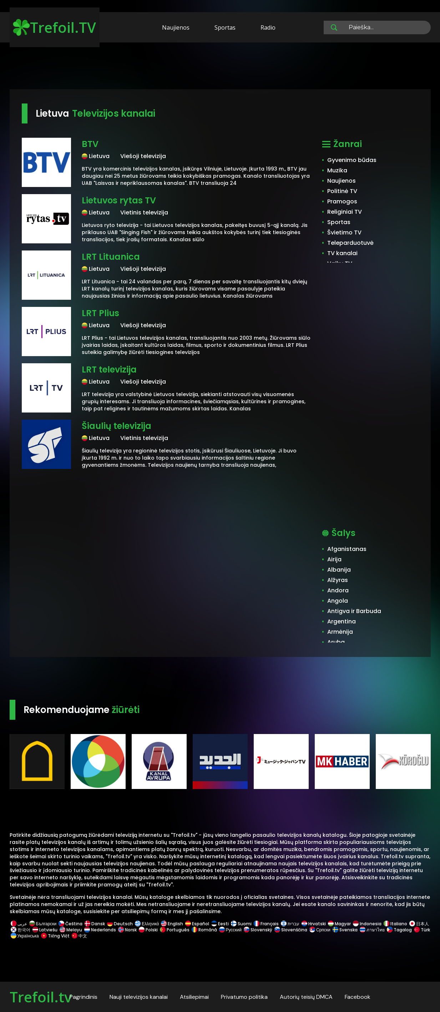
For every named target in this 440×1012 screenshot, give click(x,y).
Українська (25, 936)
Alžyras (337, 580)
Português (175, 930)
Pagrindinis (83, 997)
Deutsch (120, 924)
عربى (19, 924)
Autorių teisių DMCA (306, 997)
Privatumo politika (244, 997)
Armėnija (340, 632)
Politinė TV (342, 191)
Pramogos (342, 201)
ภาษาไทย (372, 930)
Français (266, 924)
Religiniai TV (344, 212)
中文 (79, 936)
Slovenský (258, 930)
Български (43, 924)
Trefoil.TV (54, 27)
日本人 (418, 924)
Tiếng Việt (55, 936)
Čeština (70, 924)
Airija (334, 559)
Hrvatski (313, 924)
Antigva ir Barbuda (354, 611)
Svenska (345, 930)
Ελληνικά (147, 924)
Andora (338, 590)
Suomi (241, 924)
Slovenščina (290, 930)
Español (197, 924)
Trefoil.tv (41, 997)
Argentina (341, 621)
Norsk (127, 930)
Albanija (339, 570)
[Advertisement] (220, 67)
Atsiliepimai (194, 997)
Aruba (336, 642)
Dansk (95, 924)
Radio (268, 27)
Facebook (357, 997)
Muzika (337, 170)
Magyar (339, 924)
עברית (290, 924)
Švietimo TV (344, 232)
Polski (148, 930)
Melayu (71, 930)
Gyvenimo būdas (351, 160)
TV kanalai (342, 253)
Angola (337, 601)
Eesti (220, 924)
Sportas (225, 27)
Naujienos (175, 27)
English (172, 924)
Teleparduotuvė (350, 243)
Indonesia (367, 924)
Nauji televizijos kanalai (139, 997)
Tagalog (399, 930)
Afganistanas (346, 549)
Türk (421, 930)
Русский (230, 930)
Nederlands (100, 930)
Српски (320, 930)
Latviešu (45, 930)
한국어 (20, 930)
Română (204, 930)
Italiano (395, 924)
